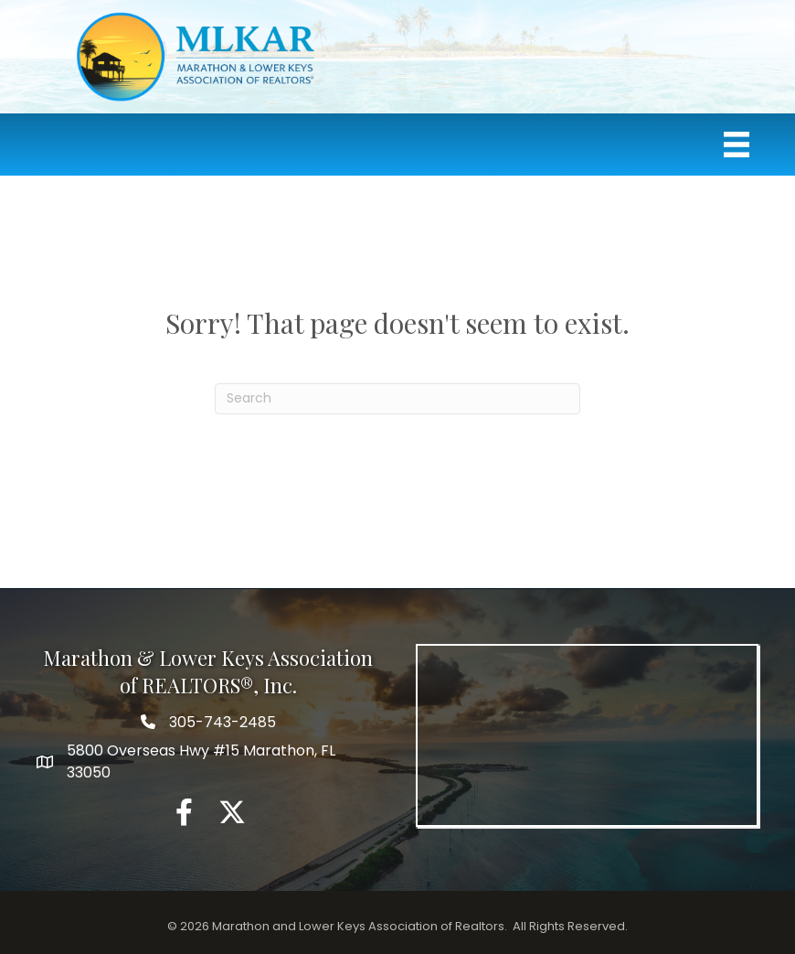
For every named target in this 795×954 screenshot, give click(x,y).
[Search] (397, 398)
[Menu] (736, 144)
